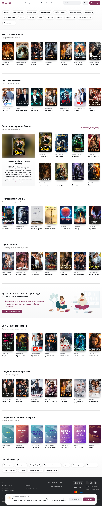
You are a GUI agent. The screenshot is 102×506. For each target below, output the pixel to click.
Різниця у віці (8, 465)
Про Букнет (28, 485)
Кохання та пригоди (36, 470)
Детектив (50, 17)
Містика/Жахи (70, 17)
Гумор (40, 17)
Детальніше (75, 499)
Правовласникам (7, 485)
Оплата (27, 483)
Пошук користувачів (31, 488)
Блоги (36, 3)
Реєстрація (95, 3)
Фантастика (89, 12)
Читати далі (19, 182)
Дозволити (88, 499)
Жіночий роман (45, 12)
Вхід (85, 3)
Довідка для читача (8, 488)
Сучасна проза (31, 12)
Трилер (59, 17)
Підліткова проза (75, 12)
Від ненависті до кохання (52, 465)
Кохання (22, 470)
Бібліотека (53, 3)
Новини (4, 483)
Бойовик (31, 17)
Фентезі (6, 12)
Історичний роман (9, 17)
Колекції (44, 3)
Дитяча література (85, 17)
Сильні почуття (92, 465)
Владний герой (35, 465)
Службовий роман (9, 470)
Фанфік (22, 17)
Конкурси (28, 3)
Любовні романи (60, 12)
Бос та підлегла (78, 465)
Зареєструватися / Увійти (12, 311)
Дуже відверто (21, 465)
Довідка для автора (8, 490)
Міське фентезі (18, 12)
